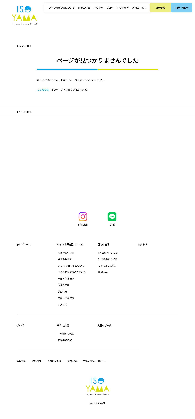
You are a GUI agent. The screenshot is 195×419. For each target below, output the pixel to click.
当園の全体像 (65, 259)
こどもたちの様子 (107, 265)
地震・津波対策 (66, 298)
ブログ (109, 7)
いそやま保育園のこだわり (72, 272)
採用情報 (160, 7)
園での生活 (103, 244)
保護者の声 (63, 285)
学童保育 (62, 291)
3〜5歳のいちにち (107, 259)
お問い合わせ (181, 7)
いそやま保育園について (70, 244)
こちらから (43, 89)
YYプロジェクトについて (71, 265)
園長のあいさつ (66, 252)
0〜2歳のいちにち (107, 252)
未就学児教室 (65, 340)
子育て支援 (63, 325)
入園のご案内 (139, 7)
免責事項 (72, 361)
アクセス (62, 304)
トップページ (24, 244)
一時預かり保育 (66, 333)
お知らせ (98, 7)
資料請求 (36, 361)
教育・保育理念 (66, 278)
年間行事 (103, 272)
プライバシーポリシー (94, 361)
